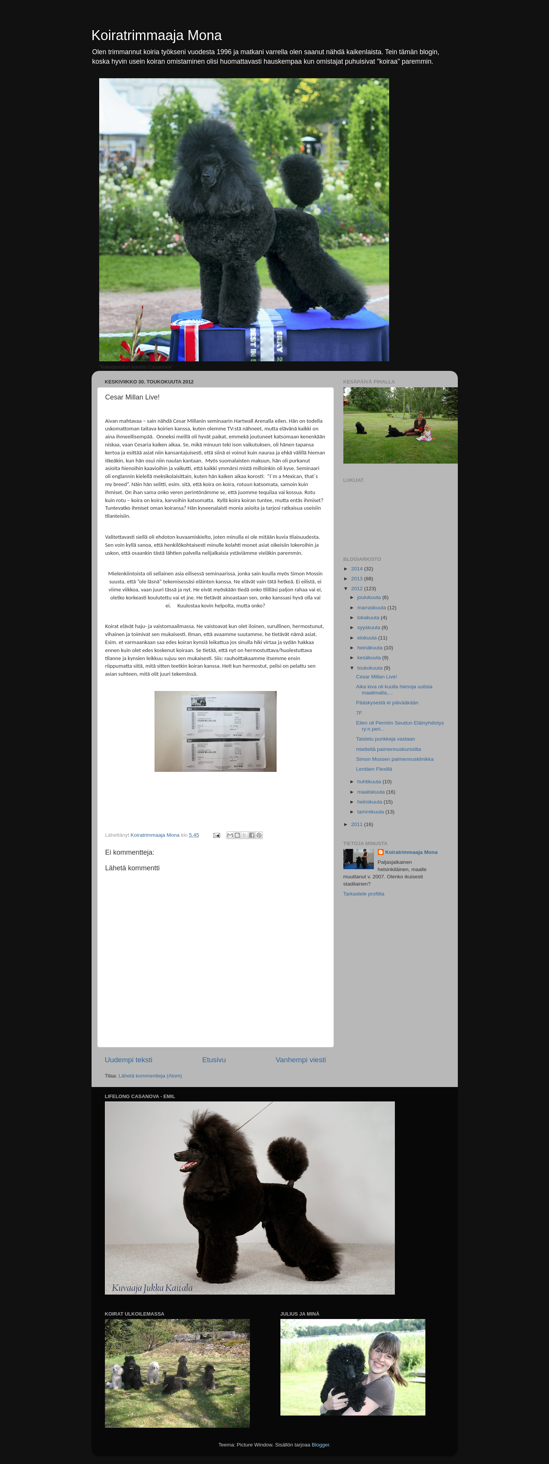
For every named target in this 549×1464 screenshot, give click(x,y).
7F (359, 713)
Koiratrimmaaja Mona (157, 35)
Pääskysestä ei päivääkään (387, 702)
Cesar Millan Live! (376, 677)
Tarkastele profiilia (364, 894)
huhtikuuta (370, 781)
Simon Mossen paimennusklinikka (394, 759)
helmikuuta (370, 802)
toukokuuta (370, 668)
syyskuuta (369, 627)
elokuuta (367, 638)
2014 (357, 569)
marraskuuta (372, 607)
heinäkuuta (370, 648)
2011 (357, 824)
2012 (357, 588)
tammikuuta (371, 812)
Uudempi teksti (129, 1060)
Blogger (320, 1445)
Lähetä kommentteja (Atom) (150, 1076)
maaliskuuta (371, 792)
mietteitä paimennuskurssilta (388, 749)
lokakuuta (369, 617)
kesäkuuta (369, 657)
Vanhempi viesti (301, 1060)
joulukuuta (369, 597)
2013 (357, 578)
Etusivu (214, 1060)
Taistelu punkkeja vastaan (385, 739)
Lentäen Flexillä (374, 769)
